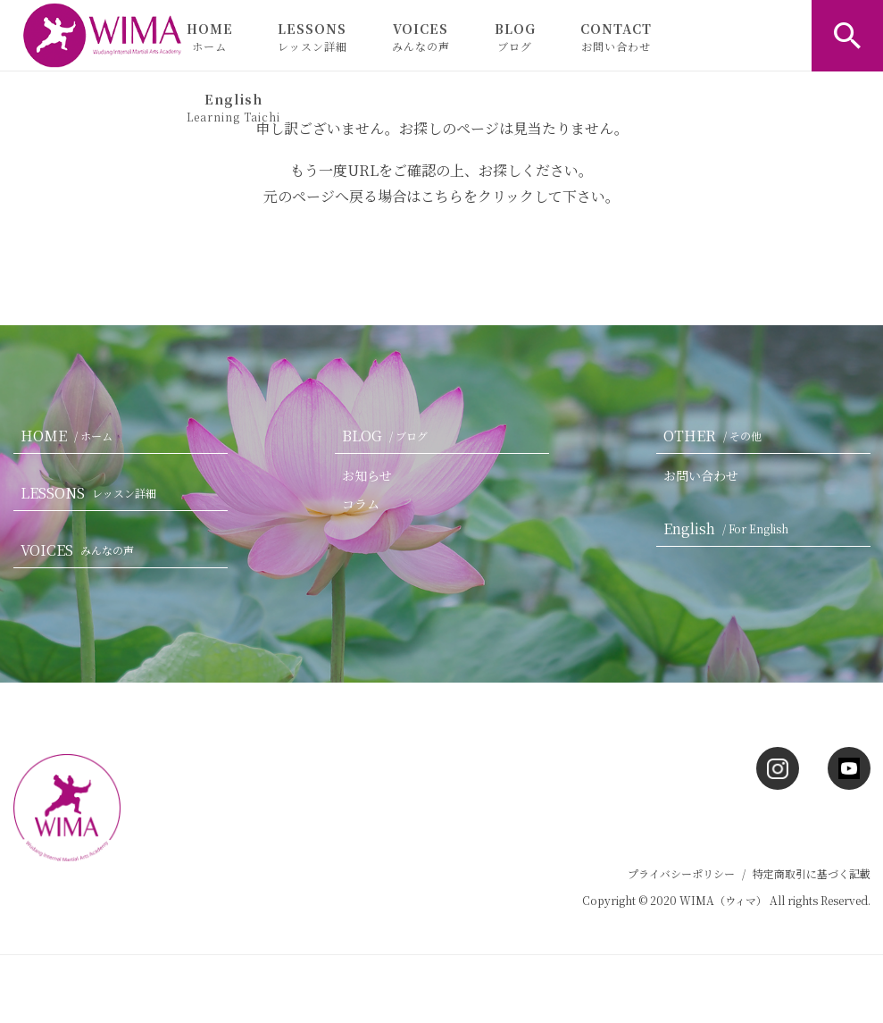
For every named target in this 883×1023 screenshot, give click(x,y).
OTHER (716, 435)
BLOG (515, 37)
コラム (360, 504)
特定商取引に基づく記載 (812, 873)
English (233, 107)
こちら (442, 196)
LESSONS (312, 37)
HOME (210, 37)
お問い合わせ (700, 475)
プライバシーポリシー (681, 873)
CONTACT (616, 37)
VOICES (421, 37)
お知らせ (367, 475)
